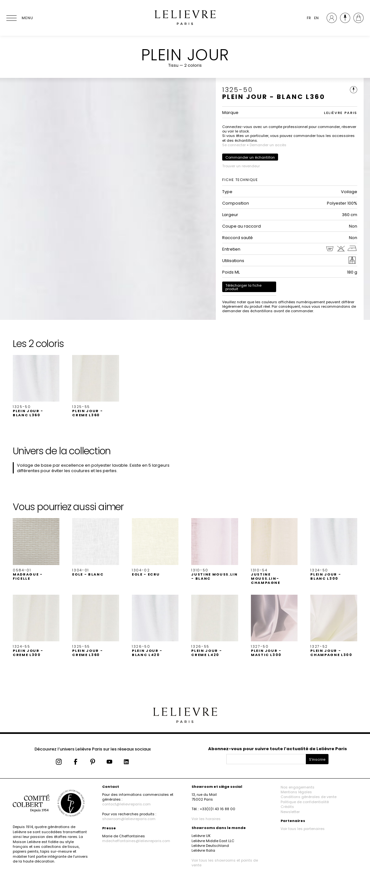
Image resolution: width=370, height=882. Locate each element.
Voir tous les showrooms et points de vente (225, 863)
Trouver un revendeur (241, 166)
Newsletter (290, 811)
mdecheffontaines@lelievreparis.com (136, 840)
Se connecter (234, 144)
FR (309, 17)
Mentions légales (296, 792)
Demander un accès (268, 144)
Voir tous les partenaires (303, 828)
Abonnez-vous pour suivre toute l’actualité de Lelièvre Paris (277, 749)
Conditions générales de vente (308, 796)
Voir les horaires (206, 818)
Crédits (287, 806)
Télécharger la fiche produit (243, 287)
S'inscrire (317, 759)
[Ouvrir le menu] (19, 18)
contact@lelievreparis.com (126, 804)
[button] (36, 386)
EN (316, 17)
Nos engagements (297, 787)
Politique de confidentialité (305, 801)
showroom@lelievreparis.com (128, 818)
